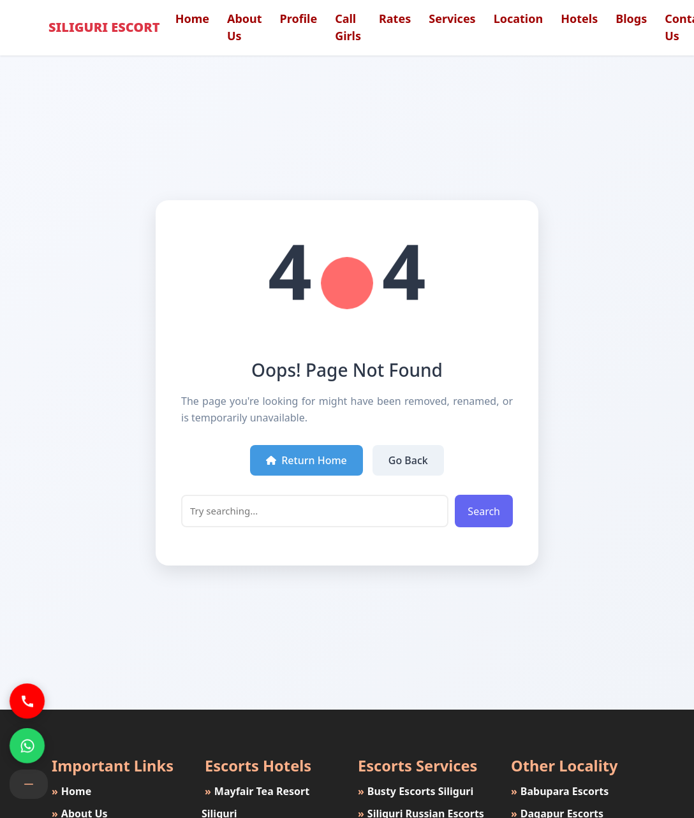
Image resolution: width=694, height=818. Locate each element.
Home (192, 18)
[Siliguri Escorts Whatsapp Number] (27, 745)
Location (518, 18)
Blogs (631, 18)
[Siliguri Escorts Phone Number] (27, 701)
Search (484, 511)
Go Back (408, 460)
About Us (244, 27)
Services (452, 18)
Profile (299, 18)
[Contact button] (29, 784)
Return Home (306, 460)
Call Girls (348, 27)
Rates (395, 18)
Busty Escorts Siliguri (414, 791)
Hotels (579, 18)
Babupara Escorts (558, 791)
